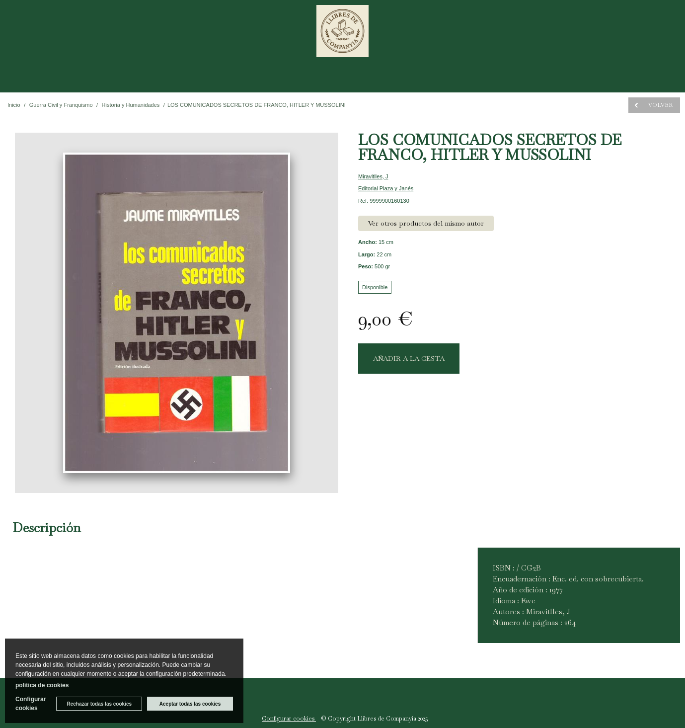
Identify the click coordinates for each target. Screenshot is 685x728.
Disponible (374, 287)
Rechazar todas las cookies (99, 704)
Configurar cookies (289, 719)
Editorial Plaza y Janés (385, 188)
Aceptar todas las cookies (190, 704)
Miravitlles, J (373, 176)
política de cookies (42, 685)
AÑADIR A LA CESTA (409, 358)
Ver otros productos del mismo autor (426, 223)
